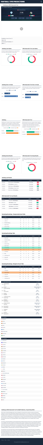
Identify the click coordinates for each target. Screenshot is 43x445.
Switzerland (4, 393)
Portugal (3, 333)
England (3, 319)
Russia (3, 381)
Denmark (3, 356)
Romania (3, 379)
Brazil (3, 335)
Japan (3, 369)
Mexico (3, 371)
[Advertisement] (21, 29)
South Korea (4, 389)
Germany (3, 323)
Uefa (2, 329)
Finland (3, 358)
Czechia (3, 354)
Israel (3, 367)
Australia (3, 342)
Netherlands (4, 331)
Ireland (3, 365)
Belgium (3, 346)
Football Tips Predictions (13, 1)
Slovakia (3, 385)
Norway (3, 375)
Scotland (3, 383)
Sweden (3, 391)
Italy (2, 325)
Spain (3, 321)
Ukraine (3, 397)
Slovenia (3, 387)
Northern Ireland (5, 373)
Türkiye (3, 395)
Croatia (3, 352)
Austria (3, 344)
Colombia (3, 350)
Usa (2, 399)
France (3, 327)
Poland (3, 377)
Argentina (3, 340)
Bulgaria (3, 348)
